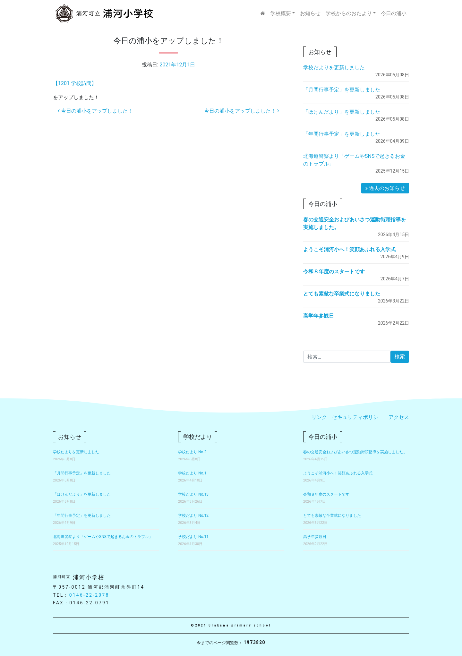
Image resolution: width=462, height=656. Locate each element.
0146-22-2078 (89, 595)
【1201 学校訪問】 (75, 83)
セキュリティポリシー (357, 417)
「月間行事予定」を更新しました (341, 90)
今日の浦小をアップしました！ (95, 111)
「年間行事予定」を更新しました (341, 134)
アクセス (399, 417)
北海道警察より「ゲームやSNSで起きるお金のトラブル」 (103, 536)
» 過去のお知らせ (385, 188)
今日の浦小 (393, 13)
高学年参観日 (318, 316)
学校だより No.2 (192, 452)
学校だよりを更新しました (334, 67)
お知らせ (310, 13)
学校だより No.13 (193, 494)
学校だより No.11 (193, 536)
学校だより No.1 (192, 473)
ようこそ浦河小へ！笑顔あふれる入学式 (349, 249)
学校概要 (280, 13)
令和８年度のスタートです (334, 271)
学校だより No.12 (193, 515)
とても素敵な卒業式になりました (341, 294)
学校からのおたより (349, 13)
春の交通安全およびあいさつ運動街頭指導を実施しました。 (355, 452)
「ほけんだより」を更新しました (341, 112)
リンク (319, 417)
